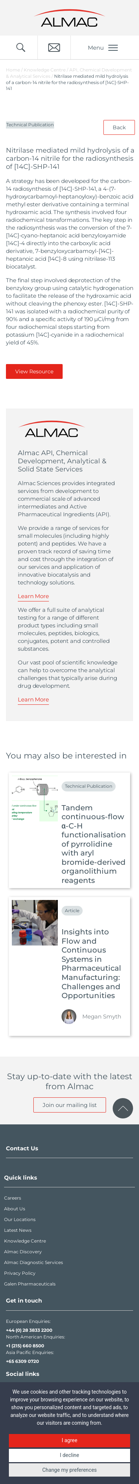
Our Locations (20, 1219)
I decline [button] (69, 1455)
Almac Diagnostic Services (33, 1262)
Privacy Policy (20, 1273)
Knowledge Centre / (46, 70)
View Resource (34, 371)
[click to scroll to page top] (123, 1108)
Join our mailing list (70, 1104)
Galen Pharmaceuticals (30, 1284)
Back (119, 127)
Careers (12, 1198)
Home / (14, 70)
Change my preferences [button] (69, 1470)
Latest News (18, 1230)
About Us (14, 1208)
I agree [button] (69, 1440)
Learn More (33, 596)
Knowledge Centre (25, 1241)
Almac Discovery (23, 1251)
